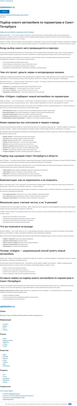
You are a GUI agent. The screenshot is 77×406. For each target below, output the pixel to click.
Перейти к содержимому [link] (6, 1)
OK (70, 404)
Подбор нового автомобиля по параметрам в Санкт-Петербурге (17, 32)
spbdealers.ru (7, 7)
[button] (38, 17)
